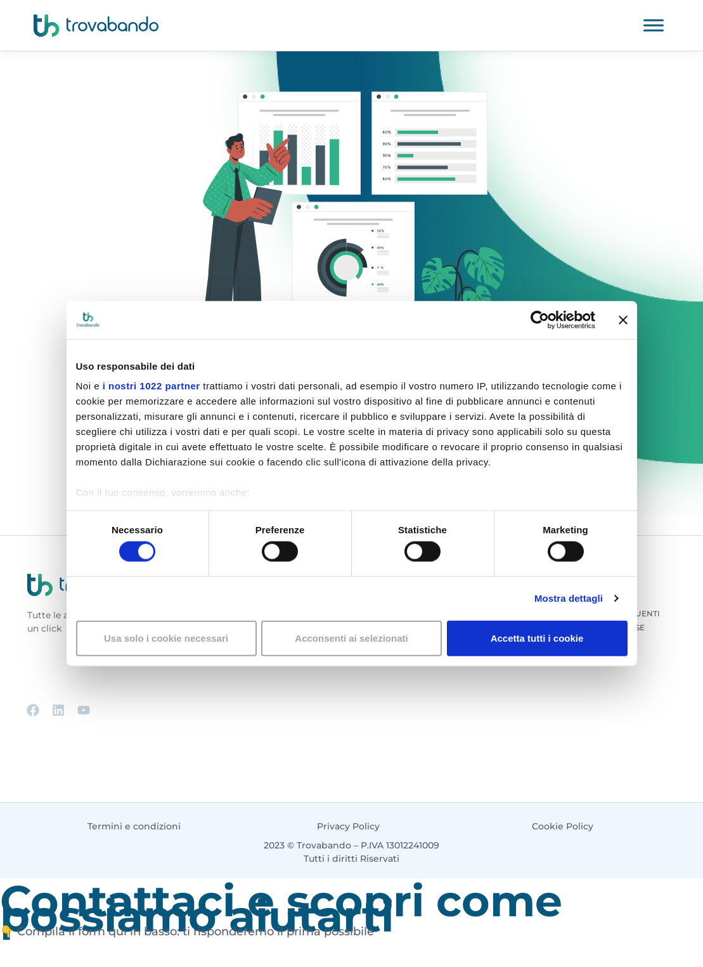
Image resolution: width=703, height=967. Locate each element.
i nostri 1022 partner (151, 385)
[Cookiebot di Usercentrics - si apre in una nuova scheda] (539, 319)
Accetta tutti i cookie (537, 637)
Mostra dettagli (568, 598)
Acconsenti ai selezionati (351, 637)
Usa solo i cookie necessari (166, 637)
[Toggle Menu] (653, 25)
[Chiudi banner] (623, 319)
